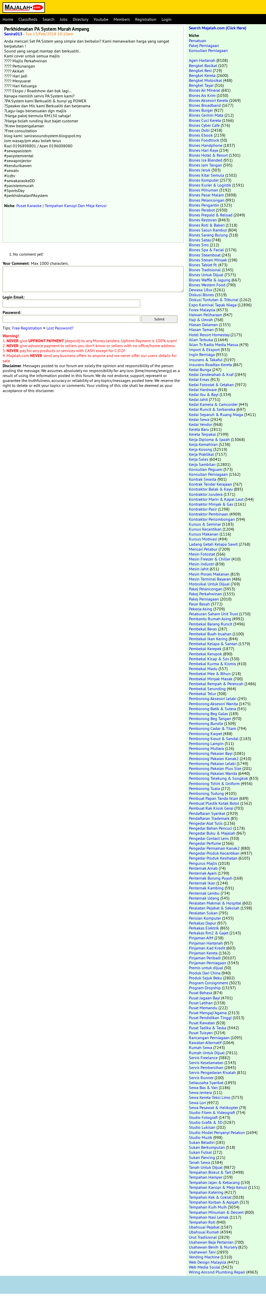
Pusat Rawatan (202, 1022)
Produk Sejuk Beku (205, 977)
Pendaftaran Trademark (209, 818)
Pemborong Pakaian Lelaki (212, 763)
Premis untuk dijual (206, 967)
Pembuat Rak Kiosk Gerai (211, 808)
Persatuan (197, 40)
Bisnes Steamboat (205, 255)
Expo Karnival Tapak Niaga (213, 304)
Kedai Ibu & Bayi (203, 394)
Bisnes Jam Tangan (205, 165)
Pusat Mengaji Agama (208, 1012)
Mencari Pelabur (203, 549)
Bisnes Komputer (204, 180)
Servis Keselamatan (206, 1062)
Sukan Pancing (202, 1157)
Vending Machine (204, 1257)
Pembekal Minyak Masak (210, 678)
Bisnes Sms (199, 244)
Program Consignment (208, 982)
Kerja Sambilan (202, 464)
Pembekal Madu (203, 668)
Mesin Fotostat (202, 554)
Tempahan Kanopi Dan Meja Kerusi (76, 205)
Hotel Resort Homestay (209, 334)
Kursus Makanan (203, 534)
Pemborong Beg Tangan (210, 718)
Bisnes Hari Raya (203, 150)
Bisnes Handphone (205, 145)
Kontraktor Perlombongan (212, 519)
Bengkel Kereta (202, 75)
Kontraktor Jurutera (206, 494)
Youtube (101, 19)
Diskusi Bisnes (201, 294)
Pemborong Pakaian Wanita (213, 773)
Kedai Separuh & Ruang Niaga (216, 414)
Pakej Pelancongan (205, 588)
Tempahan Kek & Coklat (210, 1197)
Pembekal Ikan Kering (208, 638)
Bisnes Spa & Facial (206, 249)
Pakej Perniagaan (204, 45)
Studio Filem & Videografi (212, 1112)
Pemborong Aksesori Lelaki (212, 698)
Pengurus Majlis (203, 863)
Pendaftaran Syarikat (207, 813)
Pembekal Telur (202, 693)
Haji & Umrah (201, 319)
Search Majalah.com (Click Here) (217, 28)
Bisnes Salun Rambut (208, 230)
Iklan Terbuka (201, 339)
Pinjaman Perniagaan (207, 962)
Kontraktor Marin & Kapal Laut (216, 499)
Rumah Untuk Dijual (207, 1052)
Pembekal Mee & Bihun (210, 673)
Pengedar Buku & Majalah (212, 833)
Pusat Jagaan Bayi (204, 997)
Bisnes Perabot (202, 210)
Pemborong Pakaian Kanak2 (214, 758)
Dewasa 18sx (200, 289)
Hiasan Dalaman (203, 324)
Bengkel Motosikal (205, 80)
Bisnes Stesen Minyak (208, 259)
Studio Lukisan (202, 1127)
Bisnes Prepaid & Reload (210, 214)
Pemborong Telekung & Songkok (218, 778)
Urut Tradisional (203, 1237)
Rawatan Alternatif (205, 1042)
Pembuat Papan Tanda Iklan (213, 798)
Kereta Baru (199, 429)
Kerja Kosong (200, 449)
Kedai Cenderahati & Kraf (211, 374)
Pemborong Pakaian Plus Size (215, 768)
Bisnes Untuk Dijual (206, 274)
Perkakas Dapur (202, 923)
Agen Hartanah (202, 60)
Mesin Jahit (199, 568)
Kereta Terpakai (202, 434)
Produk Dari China (205, 972)
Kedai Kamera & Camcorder (213, 404)
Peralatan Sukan (203, 912)
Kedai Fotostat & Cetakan (211, 384)
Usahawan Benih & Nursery (213, 1247)
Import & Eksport (204, 349)
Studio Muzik (200, 1137)
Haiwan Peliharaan (205, 314)
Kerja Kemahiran (203, 444)
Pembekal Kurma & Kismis (212, 663)
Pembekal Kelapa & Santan (213, 643)
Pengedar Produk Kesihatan (213, 858)
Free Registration (27, 328)
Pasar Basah (199, 603)
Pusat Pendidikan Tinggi (210, 1017)
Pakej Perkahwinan (205, 593)
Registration (145, 19)
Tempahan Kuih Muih (208, 1207)
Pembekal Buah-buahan (210, 633)
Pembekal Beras (203, 628)
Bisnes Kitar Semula (206, 175)
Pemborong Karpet (205, 733)
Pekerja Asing (200, 608)
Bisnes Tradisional (205, 269)
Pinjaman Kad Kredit (207, 948)
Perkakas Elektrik (204, 928)
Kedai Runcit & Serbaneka (212, 409)
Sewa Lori (197, 1102)
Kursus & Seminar (205, 524)
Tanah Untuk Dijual (206, 1167)
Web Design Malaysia (207, 1262)
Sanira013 (13, 34)
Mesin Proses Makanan (209, 574)
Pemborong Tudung (206, 793)
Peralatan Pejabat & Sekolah (214, 908)
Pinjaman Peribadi (205, 957)
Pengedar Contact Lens (209, 838)
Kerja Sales (198, 459)
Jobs (64, 19)
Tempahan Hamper (205, 1177)
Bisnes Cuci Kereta (205, 120)
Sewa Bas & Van (203, 1087)
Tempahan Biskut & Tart (210, 1172)
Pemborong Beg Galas (208, 713)
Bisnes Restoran (203, 219)
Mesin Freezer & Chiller (209, 559)
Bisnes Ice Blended (205, 160)
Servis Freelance (203, 1057)
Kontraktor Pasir (203, 509)
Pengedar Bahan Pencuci (210, 828)
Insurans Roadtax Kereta (210, 364)
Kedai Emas (199, 379)
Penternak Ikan (202, 883)
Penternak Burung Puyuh (210, 878)
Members (122, 19)
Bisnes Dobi (199, 130)
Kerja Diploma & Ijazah (209, 439)
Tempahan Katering (206, 1192)
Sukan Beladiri (202, 1142)
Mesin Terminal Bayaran (210, 579)
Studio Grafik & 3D (205, 1122)
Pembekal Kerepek (205, 648)
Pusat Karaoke (29, 205)
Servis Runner (201, 1077)
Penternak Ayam (203, 873)
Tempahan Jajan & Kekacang (214, 1182)
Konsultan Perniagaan (208, 50)
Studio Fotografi (203, 1117)
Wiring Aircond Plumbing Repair (217, 1272)
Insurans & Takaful (206, 359)
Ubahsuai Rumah (204, 1232)
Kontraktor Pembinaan (208, 514)
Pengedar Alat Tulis (206, 823)
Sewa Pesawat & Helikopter (213, 1107)
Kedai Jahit (198, 399)
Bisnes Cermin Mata (206, 115)
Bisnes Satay (200, 239)
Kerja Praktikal (201, 454)
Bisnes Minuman (203, 190)
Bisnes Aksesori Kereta (208, 100)
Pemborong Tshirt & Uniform (214, 783)
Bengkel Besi (200, 70)
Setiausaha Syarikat (206, 1082)
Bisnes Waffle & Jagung (209, 279)
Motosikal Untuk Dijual (209, 583)
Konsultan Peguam (205, 469)
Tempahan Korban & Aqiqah (214, 1202)
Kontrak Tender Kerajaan (210, 484)
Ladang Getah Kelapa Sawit (213, 544)
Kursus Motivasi (203, 539)
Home (8, 19)
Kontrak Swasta (202, 479)
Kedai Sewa (199, 419)
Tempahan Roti (202, 1222)
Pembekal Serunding (207, 688)
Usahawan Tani (202, 1252)
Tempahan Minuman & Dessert (216, 1212)
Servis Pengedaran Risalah (212, 1072)
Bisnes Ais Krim (202, 95)
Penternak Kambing (206, 888)
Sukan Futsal (200, 1152)
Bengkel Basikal (203, 65)
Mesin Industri (201, 563)
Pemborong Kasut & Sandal (213, 738)
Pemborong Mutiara (206, 748)
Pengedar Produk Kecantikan (214, 853)
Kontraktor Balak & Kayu (211, 489)
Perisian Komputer (205, 918)
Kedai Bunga (200, 369)
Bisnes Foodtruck (204, 140)
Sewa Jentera (200, 1092)
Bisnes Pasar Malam (206, 194)
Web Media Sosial (204, 1267)
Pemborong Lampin (206, 743)
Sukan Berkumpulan (207, 1147)
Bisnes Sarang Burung (208, 235)
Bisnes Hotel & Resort (208, 155)
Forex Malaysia (202, 309)
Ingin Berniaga (202, 354)
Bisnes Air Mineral (204, 90)
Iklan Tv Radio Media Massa (213, 344)
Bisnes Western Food (207, 284)
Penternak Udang (204, 898)
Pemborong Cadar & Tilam (212, 728)
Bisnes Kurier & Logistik (210, 185)
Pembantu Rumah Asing (210, 618)
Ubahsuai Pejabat (204, 1227)
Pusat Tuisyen (201, 1032)
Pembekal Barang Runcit (210, 624)
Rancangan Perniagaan (209, 1037)
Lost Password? (60, 328)
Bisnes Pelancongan (206, 200)
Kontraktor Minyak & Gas (211, 504)
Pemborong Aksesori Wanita (213, 703)
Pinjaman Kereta (203, 952)
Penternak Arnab (203, 868)
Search (49, 19)
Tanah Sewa (199, 1162)
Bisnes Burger (201, 110)
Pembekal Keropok (205, 653)
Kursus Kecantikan (205, 529)
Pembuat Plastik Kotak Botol (214, 803)
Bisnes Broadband (205, 105)
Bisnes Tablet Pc (203, 264)
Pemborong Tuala (204, 788)
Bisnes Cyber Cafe (204, 125)
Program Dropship (205, 987)
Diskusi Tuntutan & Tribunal (213, 299)
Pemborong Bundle (206, 723)
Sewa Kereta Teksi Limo (209, 1097)
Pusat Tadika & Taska (207, 1027)
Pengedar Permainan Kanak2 (214, 848)
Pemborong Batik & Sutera (212, 708)
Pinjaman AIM (201, 937)
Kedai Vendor (200, 424)
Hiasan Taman (201, 329)
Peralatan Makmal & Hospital (215, 903)
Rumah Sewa (200, 1047)
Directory (80, 19)
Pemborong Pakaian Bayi (210, 753)
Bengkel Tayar (201, 85)
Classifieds (27, 19)
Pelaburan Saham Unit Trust (213, 613)
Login (166, 19)
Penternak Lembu (204, 893)
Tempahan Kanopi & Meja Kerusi (218, 1187)
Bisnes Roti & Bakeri (207, 225)
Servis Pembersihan (206, 1067)
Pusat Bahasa (200, 992)
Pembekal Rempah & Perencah (216, 683)
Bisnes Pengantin (204, 205)
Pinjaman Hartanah (206, 943)
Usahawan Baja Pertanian (211, 1242)
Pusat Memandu (203, 1007)
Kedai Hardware (203, 389)
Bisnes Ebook (201, 135)
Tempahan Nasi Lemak (209, 1217)
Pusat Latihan (201, 1002)
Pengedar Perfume (205, 843)
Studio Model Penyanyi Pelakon (217, 1132)
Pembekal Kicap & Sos (209, 658)
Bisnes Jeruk (199, 170)
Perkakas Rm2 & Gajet (208, 932)
